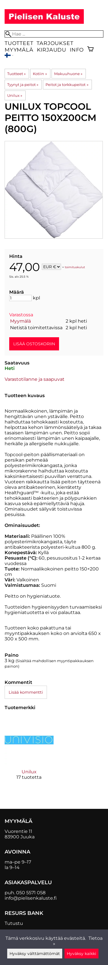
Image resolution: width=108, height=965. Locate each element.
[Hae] (54, 34)
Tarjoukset (55, 43)
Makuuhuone (68, 73)
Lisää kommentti (26, 692)
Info (77, 49)
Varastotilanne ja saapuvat (35, 379)
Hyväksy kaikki (81, 953)
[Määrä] (20, 298)
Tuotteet (19, 43)
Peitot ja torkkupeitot (67, 84)
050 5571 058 (31, 892)
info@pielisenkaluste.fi (31, 898)
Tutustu (14, 923)
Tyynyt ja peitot (22, 84)
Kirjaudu (51, 49)
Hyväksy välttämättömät (35, 953)
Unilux (14, 95)
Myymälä (19, 49)
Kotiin (40, 73)
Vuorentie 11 (18, 831)
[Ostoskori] (90, 49)
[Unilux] (29, 753)
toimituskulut (75, 267)
